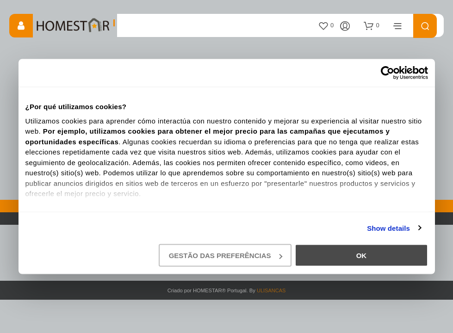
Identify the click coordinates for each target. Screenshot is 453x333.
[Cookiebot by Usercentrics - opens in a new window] (387, 73)
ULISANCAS (271, 290)
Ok (361, 255)
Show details (388, 228)
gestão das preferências (225, 255)
